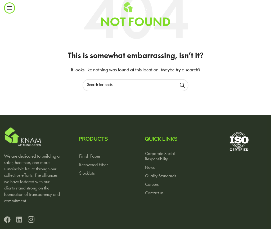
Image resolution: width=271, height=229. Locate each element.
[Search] (135, 85)
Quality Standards (160, 176)
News (150, 168)
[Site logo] (135, 8)
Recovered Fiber (93, 165)
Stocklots (87, 173)
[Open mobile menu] (9, 8)
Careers (152, 185)
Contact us (154, 193)
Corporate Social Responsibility (160, 156)
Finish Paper (89, 156)
